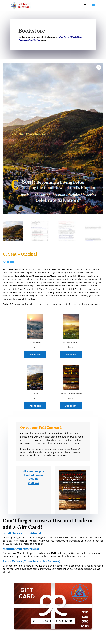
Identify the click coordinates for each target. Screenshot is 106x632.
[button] (98, 67)
